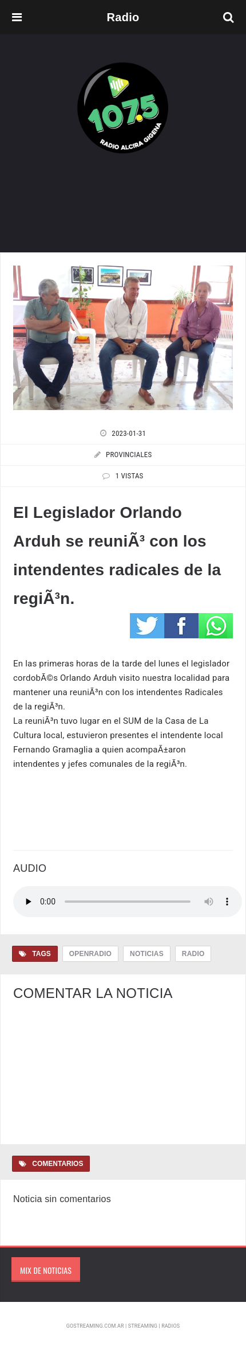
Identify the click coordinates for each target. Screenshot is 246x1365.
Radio (193, 954)
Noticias (147, 954)
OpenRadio (90, 954)
